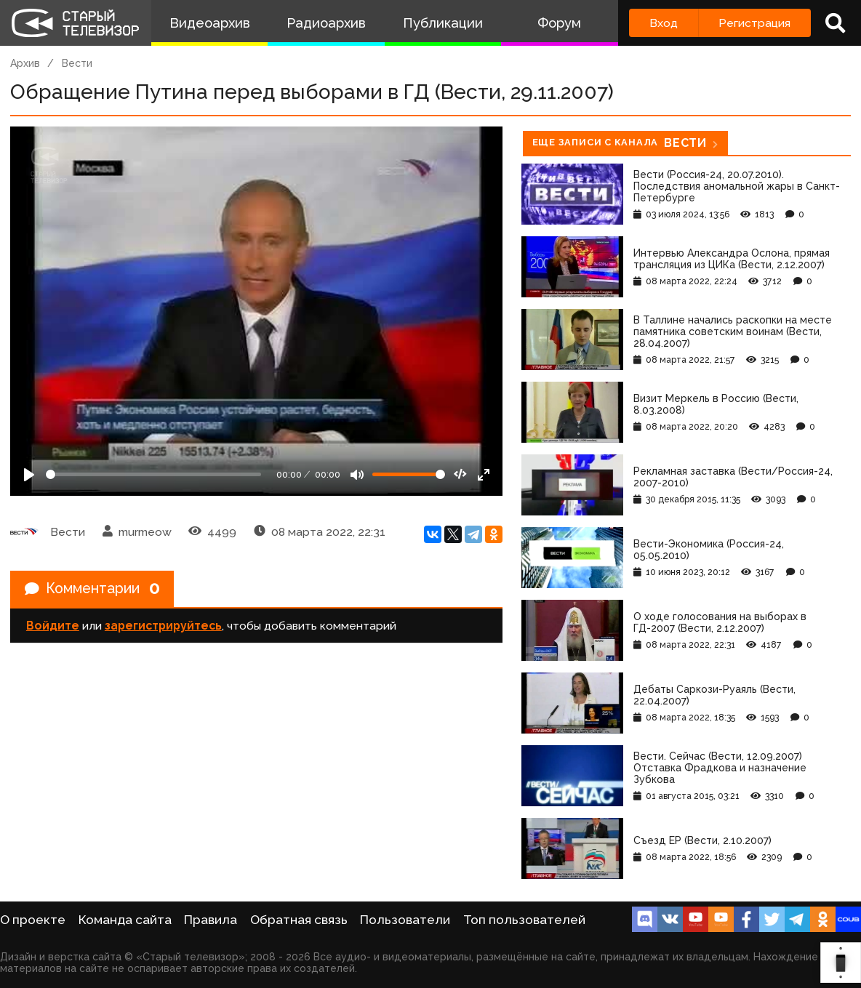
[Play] (29, 474)
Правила (210, 919)
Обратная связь (299, 919)
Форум (559, 23)
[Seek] (153, 474)
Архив (25, 63)
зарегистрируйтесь (163, 626)
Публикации (443, 23)
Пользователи (405, 919)
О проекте (32, 919)
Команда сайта (125, 919)
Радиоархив (326, 23)
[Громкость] (408, 474)
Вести (77, 63)
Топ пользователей (524, 919)
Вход (663, 23)
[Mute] (357, 474)
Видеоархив (209, 23)
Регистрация (754, 23)
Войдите (52, 626)
